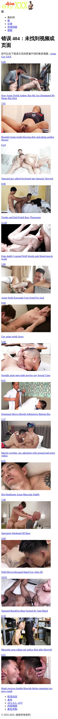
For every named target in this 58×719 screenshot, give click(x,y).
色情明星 (12, 27)
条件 (9, 700)
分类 (9, 23)
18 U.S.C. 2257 (15, 703)
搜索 (9, 30)
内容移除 (12, 706)
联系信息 (12, 696)
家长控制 (12, 709)
